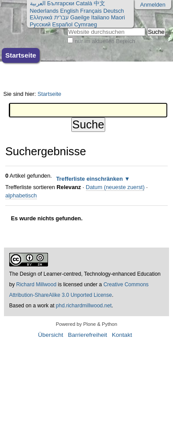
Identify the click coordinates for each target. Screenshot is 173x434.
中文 (99, 3)
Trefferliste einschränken (89, 178)
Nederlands (44, 10)
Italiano (100, 17)
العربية (38, 3)
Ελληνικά (41, 17)
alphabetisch (21, 195)
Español (62, 24)
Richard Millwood (36, 284)
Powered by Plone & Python (86, 324)
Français (91, 10)
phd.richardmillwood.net (84, 306)
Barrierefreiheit (87, 335)
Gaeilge (79, 17)
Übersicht (50, 335)
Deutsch (113, 10)
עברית (61, 17)
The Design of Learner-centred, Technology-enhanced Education (85, 274)
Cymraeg (85, 24)
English (69, 10)
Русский (40, 24)
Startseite (20, 55)
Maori (118, 17)
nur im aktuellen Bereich (105, 41)
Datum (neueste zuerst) (115, 187)
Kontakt (122, 335)
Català (84, 3)
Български (60, 3)
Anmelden (153, 4)
